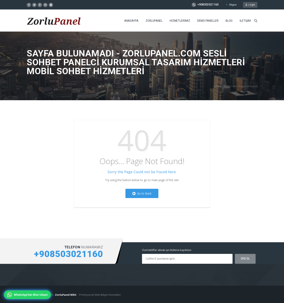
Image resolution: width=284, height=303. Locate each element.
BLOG (229, 20)
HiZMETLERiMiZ (180, 20)
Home (217, 86)
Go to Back (141, 193)
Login (250, 4)
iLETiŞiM (245, 20)
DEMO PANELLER (208, 20)
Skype (231, 4)
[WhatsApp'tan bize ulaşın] (27, 294)
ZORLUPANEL (154, 20)
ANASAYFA (131, 20)
